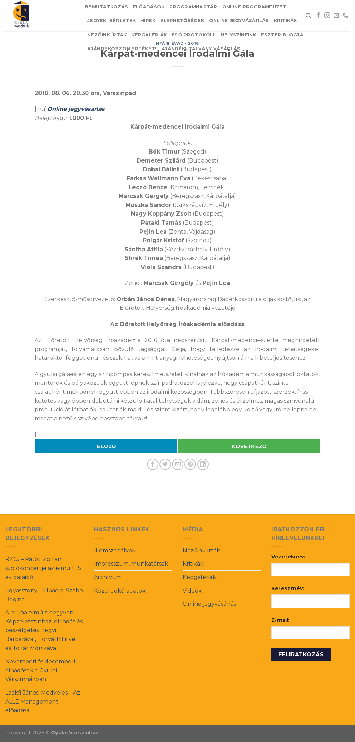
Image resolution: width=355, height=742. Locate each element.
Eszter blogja (282, 34)
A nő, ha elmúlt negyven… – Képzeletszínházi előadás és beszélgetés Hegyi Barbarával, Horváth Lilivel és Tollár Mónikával (44, 630)
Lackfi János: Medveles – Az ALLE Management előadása (42, 701)
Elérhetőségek (182, 20)
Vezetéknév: (288, 556)
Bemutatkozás (106, 6)
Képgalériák (149, 34)
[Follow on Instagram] (327, 15)
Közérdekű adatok (120, 590)
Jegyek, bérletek (111, 20)
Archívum (108, 577)
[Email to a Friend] (177, 464)
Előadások (148, 6)
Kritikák (285, 20)
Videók (192, 590)
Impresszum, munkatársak (131, 563)
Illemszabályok (115, 550)
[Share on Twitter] (165, 464)
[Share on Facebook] (152, 464)
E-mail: (280, 620)
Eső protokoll (194, 34)
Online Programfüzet (254, 6)
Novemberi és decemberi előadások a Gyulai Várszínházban (40, 670)
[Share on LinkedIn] (203, 464)
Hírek (147, 20)
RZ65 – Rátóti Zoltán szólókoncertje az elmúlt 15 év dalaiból (43, 568)
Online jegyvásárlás (239, 20)
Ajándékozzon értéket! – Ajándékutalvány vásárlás (163, 48)
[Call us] (345, 15)
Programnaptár (193, 6)
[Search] (308, 15)
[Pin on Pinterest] (190, 464)
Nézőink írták (107, 34)
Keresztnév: (287, 588)
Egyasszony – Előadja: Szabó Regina (44, 595)
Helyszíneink (238, 34)
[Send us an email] (336, 15)
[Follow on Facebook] (318, 15)
